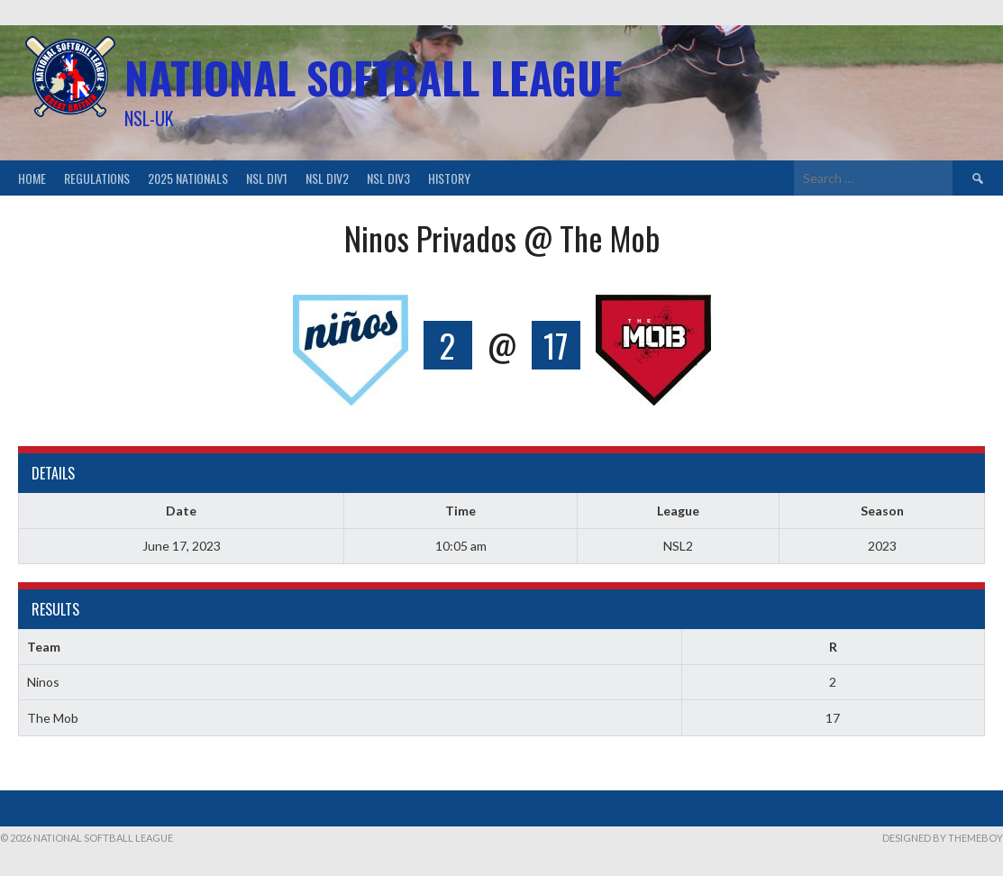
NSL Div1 (266, 178)
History (449, 178)
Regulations (97, 178)
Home (32, 178)
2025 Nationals (188, 178)
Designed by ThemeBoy (942, 838)
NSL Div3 (388, 178)
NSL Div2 (327, 178)
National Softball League (373, 77)
